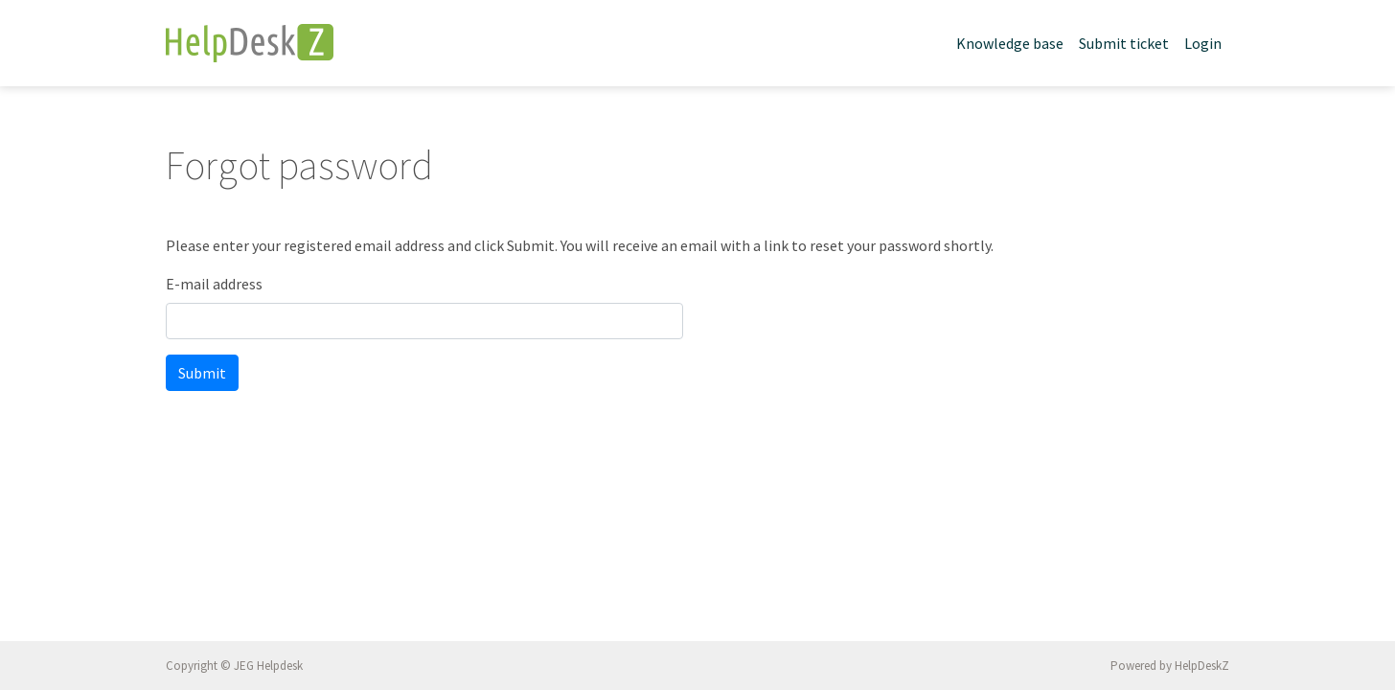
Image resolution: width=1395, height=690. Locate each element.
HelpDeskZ (1202, 665)
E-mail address (214, 283)
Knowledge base (1009, 43)
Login (1203, 43)
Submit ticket (1124, 43)
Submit (202, 372)
